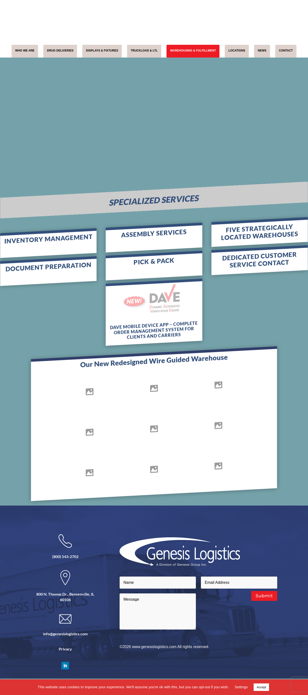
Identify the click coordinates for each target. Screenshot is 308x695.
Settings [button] (241, 687)
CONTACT (286, 50)
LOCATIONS (236, 50)
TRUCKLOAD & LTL (144, 50)
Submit (264, 595)
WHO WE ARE (24, 50)
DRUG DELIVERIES (60, 50)
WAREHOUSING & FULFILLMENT (193, 50)
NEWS (262, 50)
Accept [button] (261, 687)
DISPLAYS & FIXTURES (102, 50)
